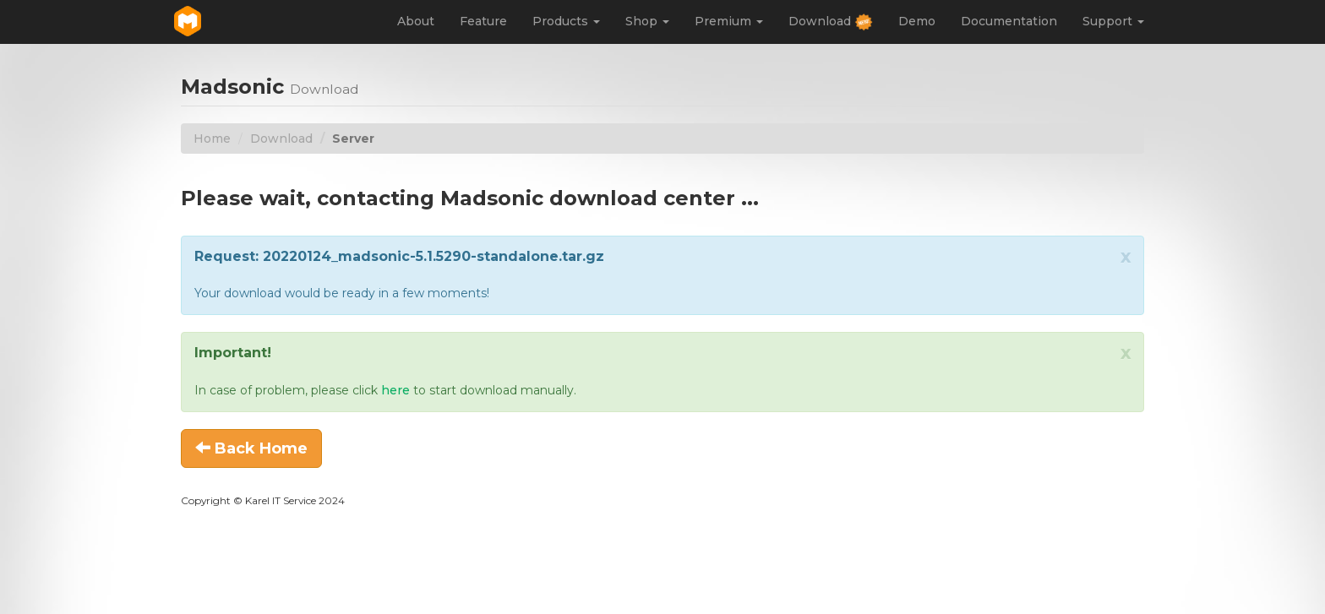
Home (212, 138)
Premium (729, 21)
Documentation (1009, 21)
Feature (483, 21)
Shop (647, 21)
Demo (916, 21)
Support (1113, 21)
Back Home (251, 448)
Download (830, 23)
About (415, 21)
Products (566, 21)
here (395, 390)
